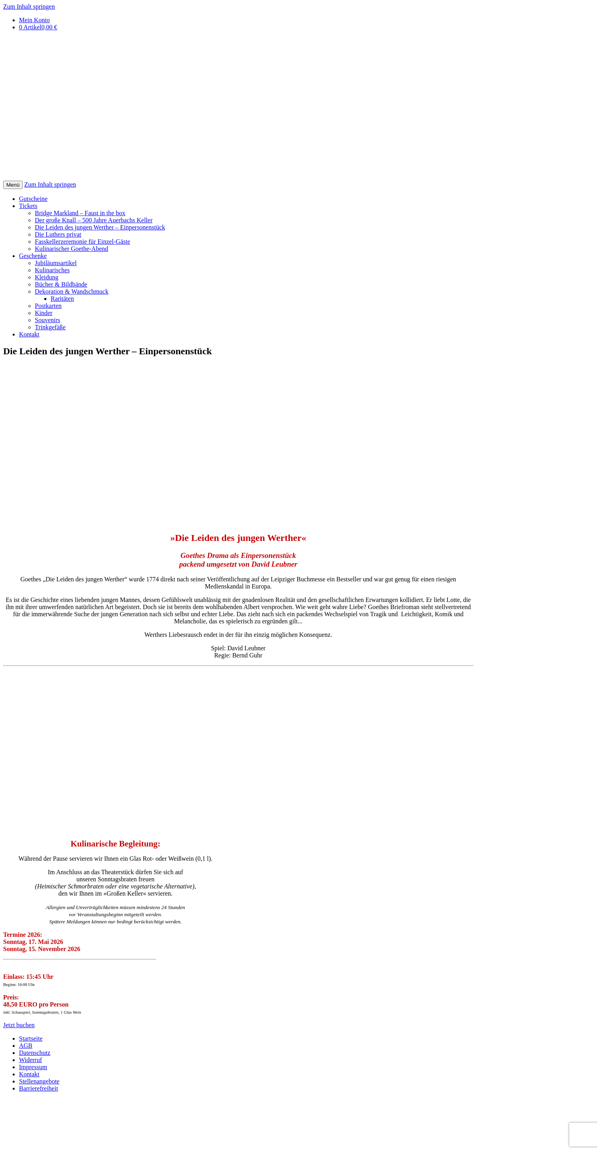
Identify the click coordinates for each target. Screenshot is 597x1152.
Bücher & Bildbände (61, 284)
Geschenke (33, 255)
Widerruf (30, 1059)
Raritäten (62, 298)
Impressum (33, 1067)
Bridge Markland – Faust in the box (80, 213)
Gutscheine (33, 198)
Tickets (28, 206)
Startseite (31, 1038)
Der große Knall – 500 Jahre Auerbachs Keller (93, 220)
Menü (12, 185)
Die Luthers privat (58, 234)
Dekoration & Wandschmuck (71, 291)
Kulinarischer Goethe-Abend (71, 248)
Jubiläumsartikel (56, 263)
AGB (25, 1045)
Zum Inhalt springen (29, 6)
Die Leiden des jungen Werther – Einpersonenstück (100, 227)
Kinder (43, 312)
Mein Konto (34, 20)
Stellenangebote (39, 1081)
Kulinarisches (52, 270)
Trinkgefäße (50, 327)
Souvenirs (47, 320)
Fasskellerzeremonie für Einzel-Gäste (82, 241)
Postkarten (48, 305)
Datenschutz (34, 1052)
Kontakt (29, 334)
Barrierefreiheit (38, 1088)
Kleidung (47, 277)
